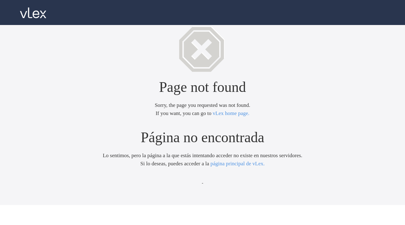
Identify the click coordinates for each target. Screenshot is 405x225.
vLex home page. (231, 113)
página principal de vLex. (237, 164)
